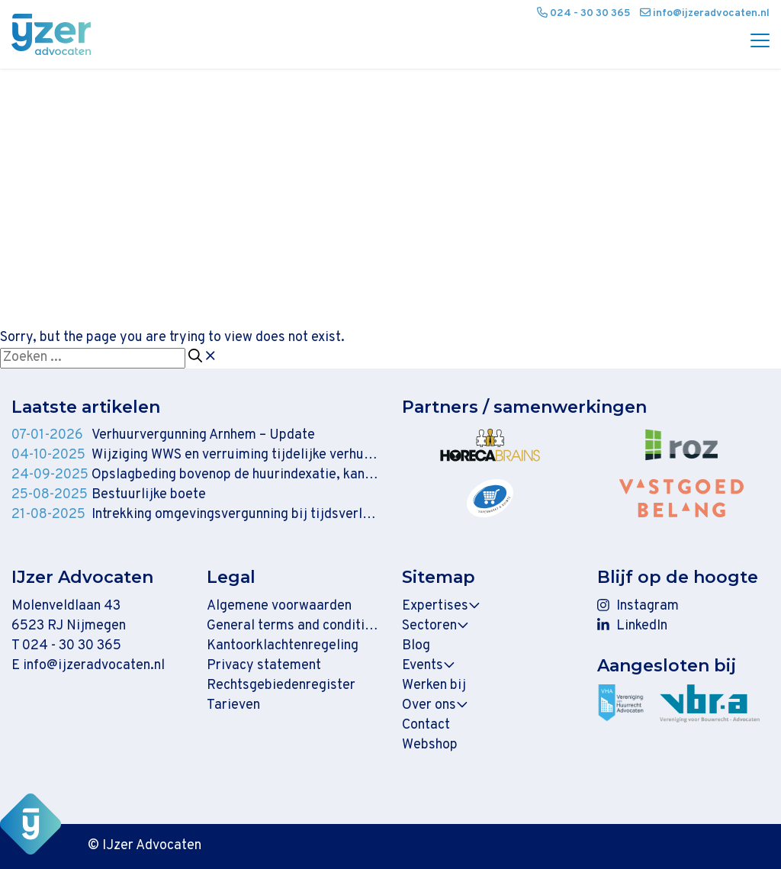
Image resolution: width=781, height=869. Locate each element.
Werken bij (434, 685)
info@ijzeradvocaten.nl (94, 665)
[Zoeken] (195, 357)
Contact (426, 725)
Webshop (430, 745)
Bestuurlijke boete (149, 495)
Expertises (441, 606)
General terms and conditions (293, 626)
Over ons (435, 705)
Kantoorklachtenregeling (282, 646)
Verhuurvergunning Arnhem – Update (203, 435)
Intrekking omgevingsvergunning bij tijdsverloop (235, 514)
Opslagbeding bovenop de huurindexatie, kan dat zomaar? (235, 475)
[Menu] (754, 42)
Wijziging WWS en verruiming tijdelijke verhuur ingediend (235, 455)
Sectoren (435, 626)
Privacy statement (264, 665)
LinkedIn (632, 626)
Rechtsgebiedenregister (281, 685)
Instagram (638, 606)
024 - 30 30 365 (71, 646)
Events (428, 665)
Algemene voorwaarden (279, 606)
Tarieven (233, 705)
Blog (416, 646)
